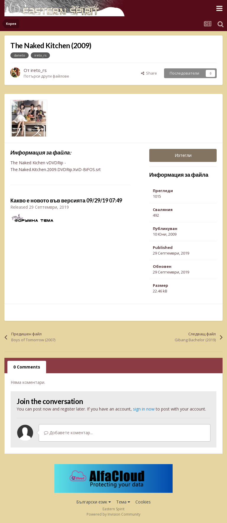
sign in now (144, 409)
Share (149, 73)
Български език (93, 502)
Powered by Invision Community (113, 514)
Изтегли (183, 155)
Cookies (143, 502)
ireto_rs (39, 70)
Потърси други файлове (46, 76)
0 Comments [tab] (26, 367)
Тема (123, 502)
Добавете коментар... (68, 432)
